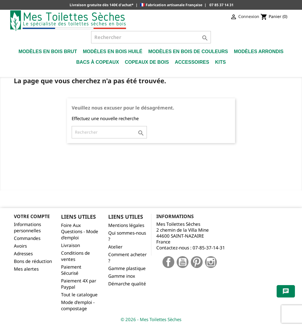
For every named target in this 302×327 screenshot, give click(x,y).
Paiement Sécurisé (71, 270)
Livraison (70, 245)
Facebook (168, 262)
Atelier (115, 247)
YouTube (182, 262)
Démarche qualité (127, 284)
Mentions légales (126, 225)
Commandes (27, 238)
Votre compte (32, 216)
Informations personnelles (27, 227)
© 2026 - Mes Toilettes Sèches (151, 319)
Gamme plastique (127, 268)
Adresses (23, 254)
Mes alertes (26, 269)
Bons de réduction (33, 261)
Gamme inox (121, 276)
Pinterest (197, 262)
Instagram (211, 262)
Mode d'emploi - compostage (78, 305)
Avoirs (20, 246)
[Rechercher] (151, 37)
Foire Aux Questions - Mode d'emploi (79, 231)
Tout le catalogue (79, 295)
